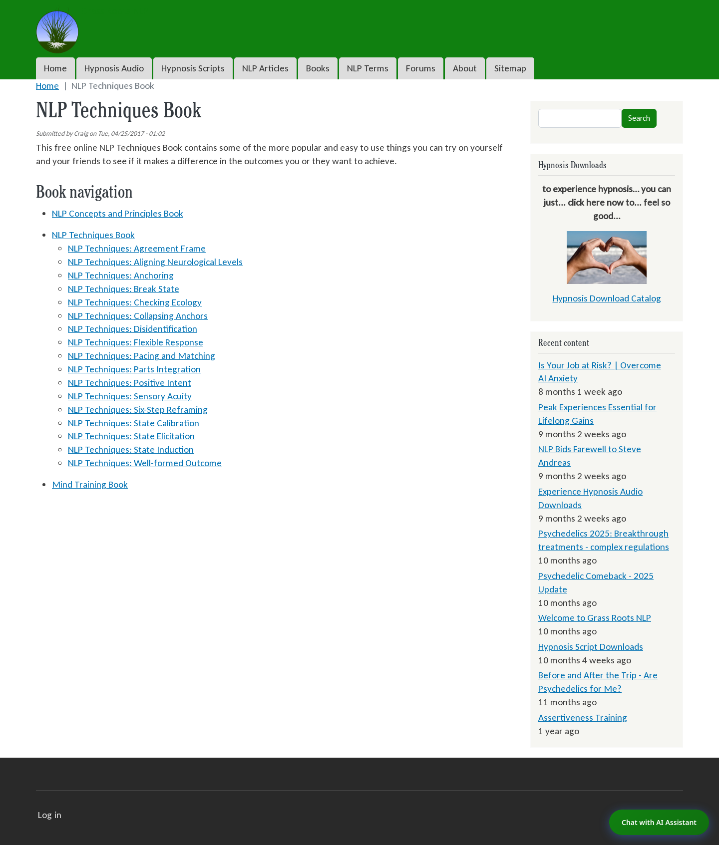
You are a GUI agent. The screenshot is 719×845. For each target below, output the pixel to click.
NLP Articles (265, 68)
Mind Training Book (90, 484)
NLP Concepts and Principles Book (117, 213)
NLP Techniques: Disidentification (132, 328)
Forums (420, 68)
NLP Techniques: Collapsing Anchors (138, 315)
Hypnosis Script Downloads (590, 646)
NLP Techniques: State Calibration (133, 423)
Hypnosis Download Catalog (607, 298)
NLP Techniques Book (93, 235)
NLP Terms (367, 68)
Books (318, 68)
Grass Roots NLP (92, 11)
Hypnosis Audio (114, 68)
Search (639, 118)
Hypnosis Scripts (193, 68)
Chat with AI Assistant (659, 822)
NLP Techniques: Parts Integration (134, 369)
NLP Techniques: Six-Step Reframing (138, 409)
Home (55, 68)
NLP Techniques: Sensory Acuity (130, 396)
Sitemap (510, 68)
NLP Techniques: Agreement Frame (137, 248)
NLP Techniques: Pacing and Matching (141, 355)
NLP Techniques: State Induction (131, 449)
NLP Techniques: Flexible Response (135, 342)
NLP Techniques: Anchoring (121, 275)
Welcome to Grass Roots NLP (594, 617)
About (465, 68)
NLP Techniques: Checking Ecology (135, 302)
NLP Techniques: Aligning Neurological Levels (155, 262)
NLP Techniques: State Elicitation (131, 436)
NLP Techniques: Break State (123, 288)
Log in (49, 815)
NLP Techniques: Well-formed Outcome (145, 463)
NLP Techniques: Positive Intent (129, 382)
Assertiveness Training (582, 717)
